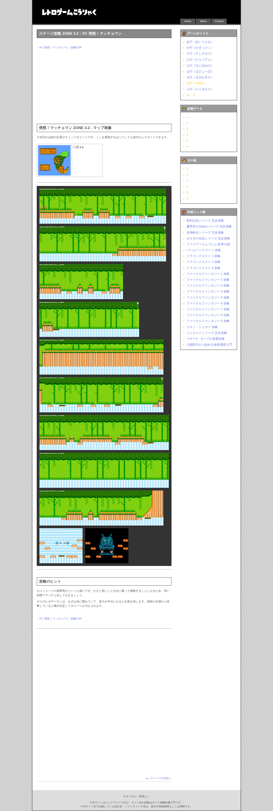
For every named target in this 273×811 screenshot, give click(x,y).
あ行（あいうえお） (200, 41)
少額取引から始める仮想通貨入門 (209, 344)
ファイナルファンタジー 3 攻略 (208, 285)
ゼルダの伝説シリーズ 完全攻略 (208, 238)
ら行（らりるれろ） (200, 89)
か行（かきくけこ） (200, 47)
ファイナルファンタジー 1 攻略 (208, 273)
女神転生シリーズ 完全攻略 (205, 232)
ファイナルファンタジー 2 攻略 (208, 279)
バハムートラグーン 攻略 (203, 250)
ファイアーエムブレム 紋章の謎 (208, 244)
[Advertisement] (104, 86)
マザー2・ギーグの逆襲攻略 (205, 338)
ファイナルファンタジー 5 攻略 (208, 297)
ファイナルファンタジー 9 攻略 (208, 321)
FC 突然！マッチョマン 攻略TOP (61, 47)
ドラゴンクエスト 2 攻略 (203, 262)
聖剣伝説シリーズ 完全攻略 (205, 220)
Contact (219, 21)
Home (187, 21)
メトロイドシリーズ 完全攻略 (206, 333)
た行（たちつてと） (200, 59)
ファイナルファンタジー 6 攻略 (208, 303)
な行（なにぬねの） (200, 65)
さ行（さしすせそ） (200, 53)
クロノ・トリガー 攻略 (202, 327)
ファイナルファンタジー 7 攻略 (208, 309)
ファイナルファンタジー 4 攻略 (208, 291)
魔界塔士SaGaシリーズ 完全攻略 (209, 226)
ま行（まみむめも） (200, 77)
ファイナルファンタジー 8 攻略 (208, 315)
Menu (203, 21)
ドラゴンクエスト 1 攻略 (203, 256)
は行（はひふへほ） (200, 71)
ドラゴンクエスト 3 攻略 (203, 268)
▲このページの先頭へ (158, 778)
